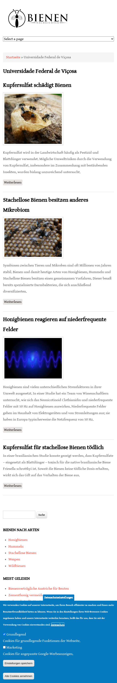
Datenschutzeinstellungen (58, 599)
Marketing (14, 649)
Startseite (13, 57)
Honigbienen (17, 540)
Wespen (14, 559)
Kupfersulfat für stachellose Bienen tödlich (53, 447)
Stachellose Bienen (22, 553)
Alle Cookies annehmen (18, 677)
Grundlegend (16, 636)
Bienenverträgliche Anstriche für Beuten (38, 588)
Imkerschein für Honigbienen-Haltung (37, 601)
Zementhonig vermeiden (26, 595)
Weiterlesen (13, 182)
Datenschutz (58, 626)
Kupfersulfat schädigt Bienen (37, 85)
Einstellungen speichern (19, 664)
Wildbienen (16, 566)
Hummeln (15, 546)
